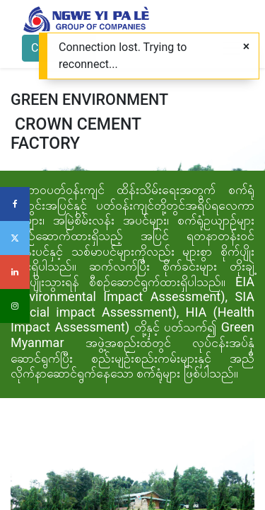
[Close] (246, 46)
